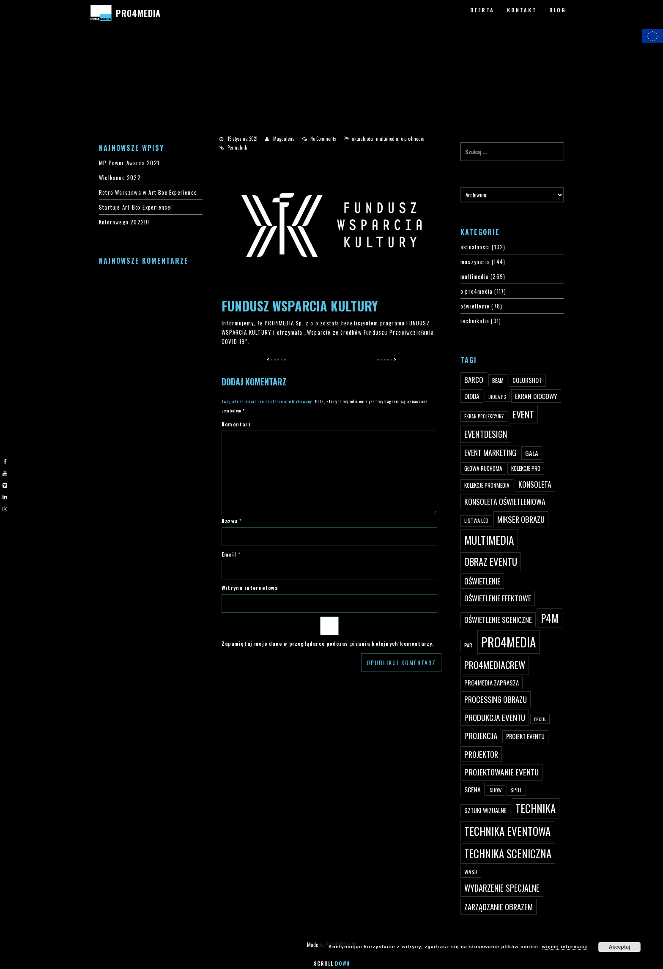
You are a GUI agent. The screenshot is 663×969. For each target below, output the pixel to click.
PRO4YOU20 (26, 72)
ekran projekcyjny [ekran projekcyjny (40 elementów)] (484, 416)
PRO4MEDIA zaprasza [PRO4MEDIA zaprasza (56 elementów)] (491, 682)
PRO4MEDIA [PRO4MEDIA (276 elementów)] (508, 642)
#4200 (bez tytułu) (35, 63)
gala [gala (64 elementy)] (531, 453)
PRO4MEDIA (138, 13)
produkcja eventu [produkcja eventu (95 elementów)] (494, 717)
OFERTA (482, 10)
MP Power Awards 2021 (129, 162)
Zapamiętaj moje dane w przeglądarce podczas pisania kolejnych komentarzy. (328, 643)
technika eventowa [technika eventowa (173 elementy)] (507, 831)
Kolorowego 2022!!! (124, 222)
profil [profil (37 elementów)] (540, 718)
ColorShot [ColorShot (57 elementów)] (527, 380)
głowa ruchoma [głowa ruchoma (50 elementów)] (483, 468)
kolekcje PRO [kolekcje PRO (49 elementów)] (525, 468)
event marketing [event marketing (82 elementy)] (490, 452)
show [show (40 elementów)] (495, 790)
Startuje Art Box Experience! (136, 207)
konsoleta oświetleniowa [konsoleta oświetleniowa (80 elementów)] (504, 501)
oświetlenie (475, 306)
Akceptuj (619, 947)
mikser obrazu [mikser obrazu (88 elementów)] (521, 519)
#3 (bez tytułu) (30, 53)
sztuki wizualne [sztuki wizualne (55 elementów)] (485, 810)
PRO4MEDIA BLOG (33, 91)
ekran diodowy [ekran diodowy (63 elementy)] (536, 396)
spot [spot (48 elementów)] (516, 790)
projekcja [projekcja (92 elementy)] (480, 735)
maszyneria (475, 261)
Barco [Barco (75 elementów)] (473, 379)
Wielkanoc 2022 (120, 177)
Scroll (332, 963)
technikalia (474, 321)
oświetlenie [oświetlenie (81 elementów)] (482, 581)
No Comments (323, 138)
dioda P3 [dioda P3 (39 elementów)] (497, 396)
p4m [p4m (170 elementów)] (550, 618)
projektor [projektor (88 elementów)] (481, 754)
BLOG (557, 10)
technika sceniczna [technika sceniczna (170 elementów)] (507, 853)
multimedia (387, 138)
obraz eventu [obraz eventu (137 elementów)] (490, 561)
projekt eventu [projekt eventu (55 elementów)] (525, 736)
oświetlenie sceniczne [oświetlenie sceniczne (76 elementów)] (498, 619)
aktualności (362, 138)
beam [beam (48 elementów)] (498, 380)
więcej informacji (565, 946)
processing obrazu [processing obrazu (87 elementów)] (495, 699)
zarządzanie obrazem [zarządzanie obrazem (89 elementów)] (498, 906)
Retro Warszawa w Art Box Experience (148, 192)
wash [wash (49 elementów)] (470, 872)
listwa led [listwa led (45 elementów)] (476, 520)
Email (231, 554)
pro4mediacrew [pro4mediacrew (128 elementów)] (494, 664)
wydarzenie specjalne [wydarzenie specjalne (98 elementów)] (502, 888)
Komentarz (236, 424)
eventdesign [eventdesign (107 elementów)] (485, 434)
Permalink (237, 147)
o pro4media (413, 138)
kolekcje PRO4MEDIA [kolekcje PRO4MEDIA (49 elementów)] (487, 485)
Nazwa (232, 520)
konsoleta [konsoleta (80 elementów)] (534, 484)
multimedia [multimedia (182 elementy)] (489, 540)
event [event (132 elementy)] (523, 414)
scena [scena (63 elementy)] (472, 789)
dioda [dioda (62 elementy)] (471, 396)
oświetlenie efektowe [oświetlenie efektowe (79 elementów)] (497, 597)
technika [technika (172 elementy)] (535, 808)
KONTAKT (522, 10)
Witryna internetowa (250, 587)
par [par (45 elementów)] (468, 645)
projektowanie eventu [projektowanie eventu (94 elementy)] (501, 772)
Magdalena (284, 138)
